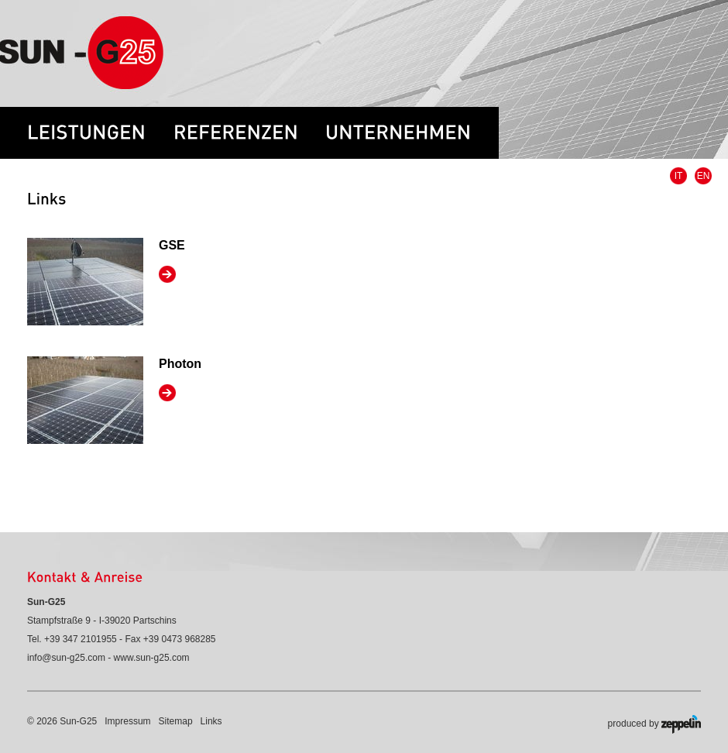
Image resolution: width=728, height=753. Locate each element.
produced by (654, 724)
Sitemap (176, 721)
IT (679, 175)
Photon (180, 363)
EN (703, 175)
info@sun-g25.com (66, 657)
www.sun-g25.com (152, 657)
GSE (172, 245)
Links (211, 721)
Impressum (127, 721)
